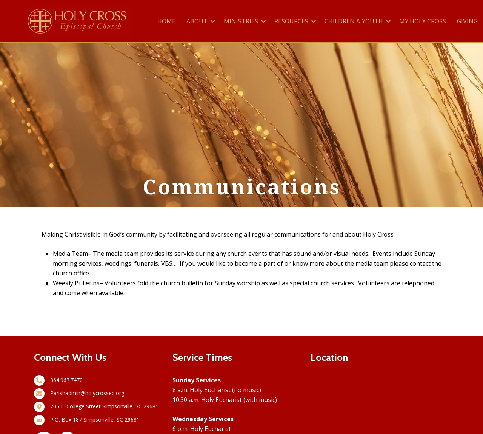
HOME (166, 21)
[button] (213, 21)
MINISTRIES (241, 21)
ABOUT (197, 21)
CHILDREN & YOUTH (354, 21)
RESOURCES (291, 21)
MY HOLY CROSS (422, 21)
